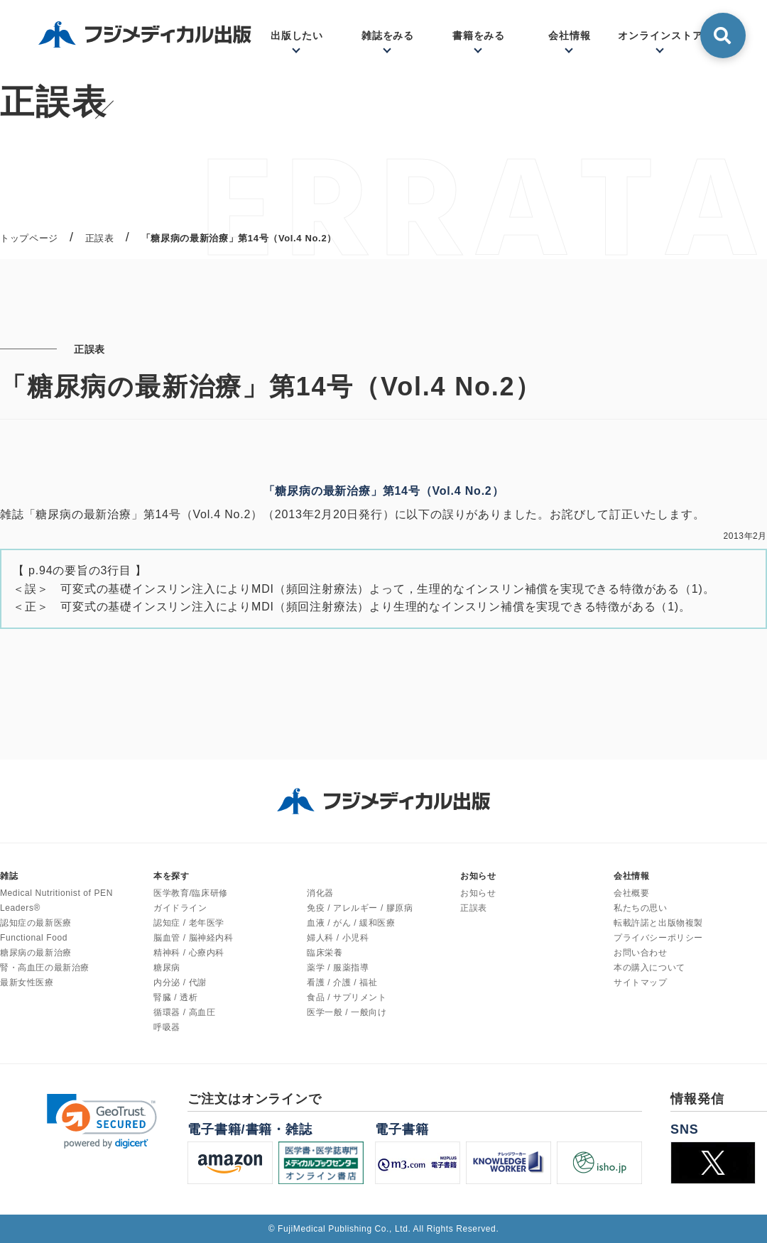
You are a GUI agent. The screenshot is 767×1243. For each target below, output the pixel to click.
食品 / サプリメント (347, 997)
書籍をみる (479, 35)
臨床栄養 (324, 953)
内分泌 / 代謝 (180, 982)
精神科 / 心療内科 (188, 953)
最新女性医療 (27, 982)
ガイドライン (180, 908)
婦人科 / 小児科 (338, 938)
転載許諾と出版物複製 (658, 923)
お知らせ (478, 893)
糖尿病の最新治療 (36, 953)
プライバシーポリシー (658, 938)
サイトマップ (641, 982)
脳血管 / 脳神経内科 (193, 938)
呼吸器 (166, 1027)
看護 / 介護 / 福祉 (342, 982)
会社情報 (569, 35)
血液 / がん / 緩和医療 (351, 923)
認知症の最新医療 (36, 923)
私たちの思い (641, 908)
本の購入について (649, 968)
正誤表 (473, 908)
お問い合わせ (641, 953)
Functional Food (33, 938)
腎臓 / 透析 (175, 997)
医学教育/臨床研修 (190, 893)
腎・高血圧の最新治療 (44, 968)
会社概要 (631, 893)
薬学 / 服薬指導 (338, 968)
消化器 (320, 893)
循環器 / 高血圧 (184, 1012)
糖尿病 (166, 968)
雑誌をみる (388, 35)
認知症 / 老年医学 (188, 923)
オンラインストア (660, 35)
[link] (102, 1121)
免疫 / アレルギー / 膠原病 (360, 908)
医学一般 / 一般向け (347, 1012)
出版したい (297, 35)
